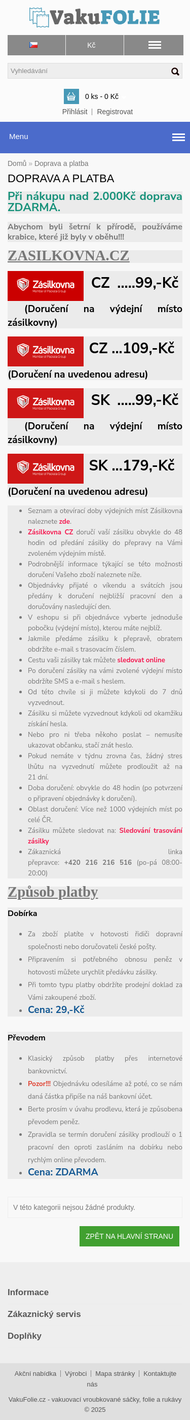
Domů (17, 163)
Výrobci (76, 1373)
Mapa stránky (115, 1373)
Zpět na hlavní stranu (129, 1236)
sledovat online (142, 660)
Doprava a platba (61, 163)
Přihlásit (75, 112)
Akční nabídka (35, 1373)
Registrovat (115, 112)
